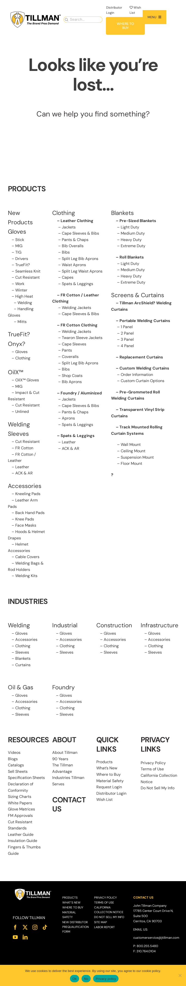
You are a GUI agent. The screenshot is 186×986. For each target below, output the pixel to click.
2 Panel (127, 333)
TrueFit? (22, 264)
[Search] (67, 19)
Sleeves (22, 652)
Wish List (104, 799)
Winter (21, 290)
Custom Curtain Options (142, 380)
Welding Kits (26, 575)
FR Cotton (24, 448)
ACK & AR (24, 473)
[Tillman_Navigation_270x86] (36, 12)
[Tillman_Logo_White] (33, 889)
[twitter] (25, 927)
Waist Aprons (74, 264)
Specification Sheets (26, 777)
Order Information (137, 374)
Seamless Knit (27, 271)
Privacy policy (106, 979)
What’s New (106, 768)
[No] (179, 975)
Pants (67, 350)
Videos (14, 752)
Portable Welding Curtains (144, 320)
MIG (18, 245)
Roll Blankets (131, 257)
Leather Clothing (77, 220)
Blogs (13, 758)
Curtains (23, 664)
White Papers (20, 803)
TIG (18, 252)
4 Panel (127, 345)
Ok (74, 979)
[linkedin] (25, 937)
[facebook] (15, 927)
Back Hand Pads (30, 512)
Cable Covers (27, 556)
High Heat (24, 296)
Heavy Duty (131, 239)
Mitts (22, 321)
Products (104, 761)
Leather (22, 466)
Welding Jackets (76, 307)
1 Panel (127, 326)
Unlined (22, 411)
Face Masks (25, 525)
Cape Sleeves (74, 344)
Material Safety (110, 780)
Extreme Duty (133, 245)
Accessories (24, 486)
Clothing (22, 358)
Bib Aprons (72, 381)
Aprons (68, 418)
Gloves (21, 351)
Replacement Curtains (141, 357)
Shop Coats (72, 375)
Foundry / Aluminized (81, 393)
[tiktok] (44, 927)
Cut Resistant (27, 277)
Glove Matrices (21, 809)
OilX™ (15, 372)
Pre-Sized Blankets (137, 220)
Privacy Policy (153, 762)
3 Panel (127, 339)
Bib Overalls (73, 245)
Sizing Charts (19, 796)
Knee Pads (24, 519)
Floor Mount (131, 463)
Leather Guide (21, 834)
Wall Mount (131, 444)
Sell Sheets (18, 771)
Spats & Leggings (77, 283)
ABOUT (64, 739)
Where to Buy (108, 774)
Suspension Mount (137, 457)
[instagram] (35, 927)
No (86, 979)
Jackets (69, 227)
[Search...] (83, 19)
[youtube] (15, 937)
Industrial (64, 625)
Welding (24, 302)
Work (19, 283)
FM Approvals (20, 815)
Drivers (21, 258)
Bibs (66, 252)
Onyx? (16, 344)
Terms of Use (152, 769)
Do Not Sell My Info (157, 788)
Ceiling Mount (133, 450)
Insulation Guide (22, 840)
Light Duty (130, 227)
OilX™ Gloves (27, 380)
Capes (67, 277)
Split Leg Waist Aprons (82, 271)
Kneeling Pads (27, 493)
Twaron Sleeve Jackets (82, 337)
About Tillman (64, 752)
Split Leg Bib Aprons (80, 258)
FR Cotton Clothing (79, 325)
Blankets (23, 658)
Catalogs (16, 765)
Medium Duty (133, 233)
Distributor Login (111, 793)
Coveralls (70, 356)
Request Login (109, 787)
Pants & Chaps (75, 239)
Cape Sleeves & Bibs (80, 233)
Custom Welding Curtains (144, 368)
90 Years (60, 758)
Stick (19, 239)
